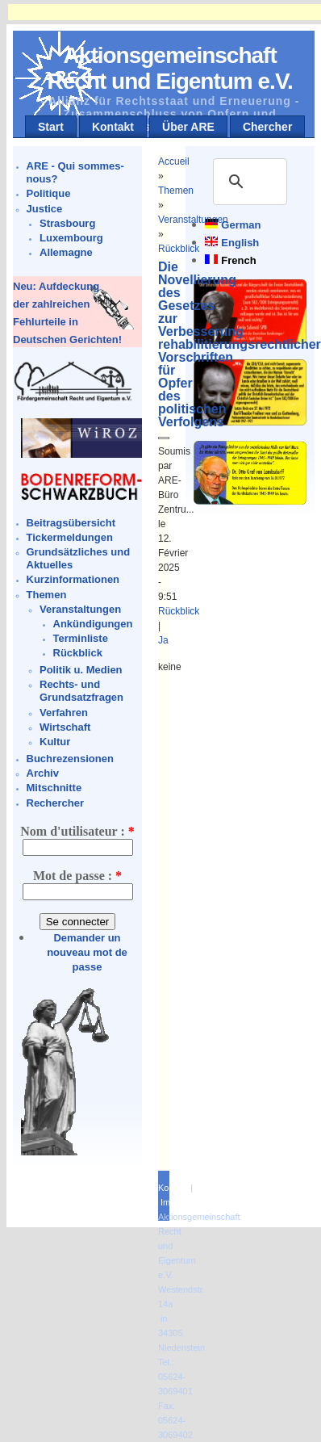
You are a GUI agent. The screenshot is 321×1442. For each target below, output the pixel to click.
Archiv (43, 773)
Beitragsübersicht (71, 523)
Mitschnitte (54, 788)
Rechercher (56, 803)
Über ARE (188, 126)
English (240, 243)
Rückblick (77, 653)
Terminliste (80, 638)
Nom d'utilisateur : (77, 831)
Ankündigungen (93, 624)
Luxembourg (71, 238)
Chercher (267, 126)
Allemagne (66, 252)
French (238, 260)
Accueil (174, 161)
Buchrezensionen (70, 758)
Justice (45, 209)
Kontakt (113, 126)
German (241, 225)
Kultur (55, 742)
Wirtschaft (65, 727)
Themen (47, 595)
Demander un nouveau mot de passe (87, 952)
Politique (49, 193)
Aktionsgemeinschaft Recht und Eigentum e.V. (170, 68)
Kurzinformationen (73, 579)
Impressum (182, 1202)
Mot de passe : (77, 875)
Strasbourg (67, 223)
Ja (163, 640)
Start (51, 126)
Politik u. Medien (81, 670)
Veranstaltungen (80, 609)
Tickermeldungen (70, 537)
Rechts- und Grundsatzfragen (81, 690)
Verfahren (64, 712)
